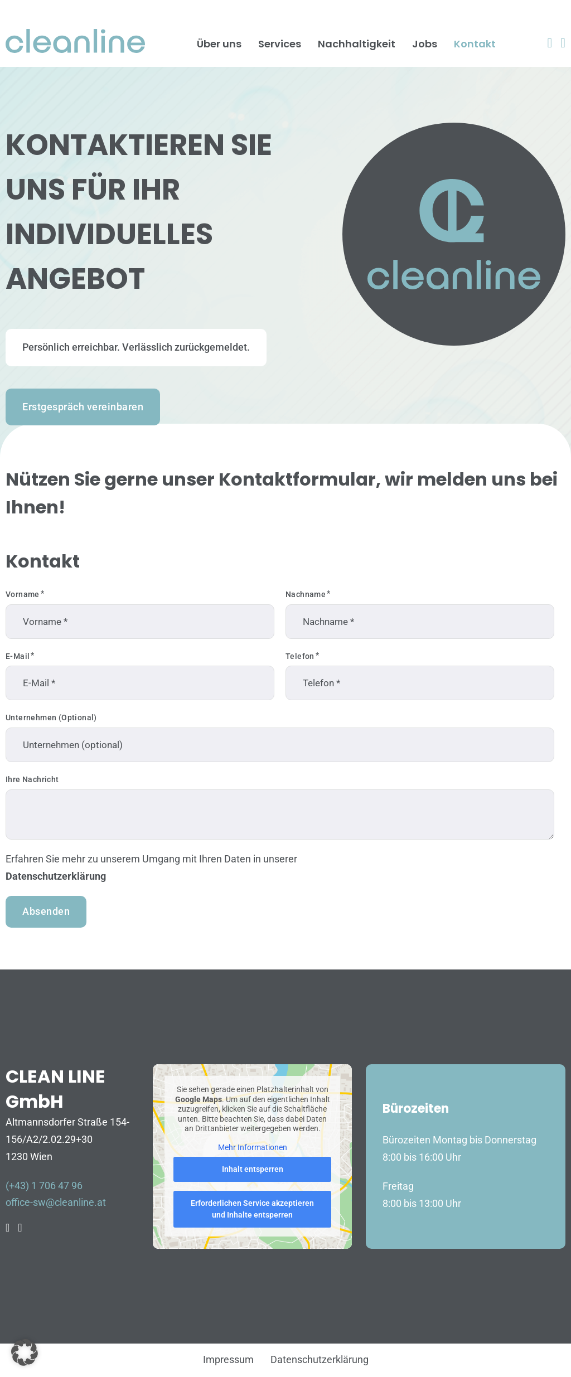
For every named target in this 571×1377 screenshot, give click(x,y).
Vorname (23, 594)
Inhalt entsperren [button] (252, 1169)
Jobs (424, 44)
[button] (24, 1352)
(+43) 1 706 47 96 (44, 1185)
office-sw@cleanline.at (56, 1202)
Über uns (219, 44)
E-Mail (18, 656)
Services (279, 44)
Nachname (306, 594)
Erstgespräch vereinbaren (82, 407)
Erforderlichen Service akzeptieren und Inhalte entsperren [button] (252, 1209)
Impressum (228, 1359)
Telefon (300, 656)
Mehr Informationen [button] (252, 1147)
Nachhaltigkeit (356, 44)
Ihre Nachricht (32, 779)
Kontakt (475, 44)
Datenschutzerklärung (56, 876)
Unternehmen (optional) (51, 717)
